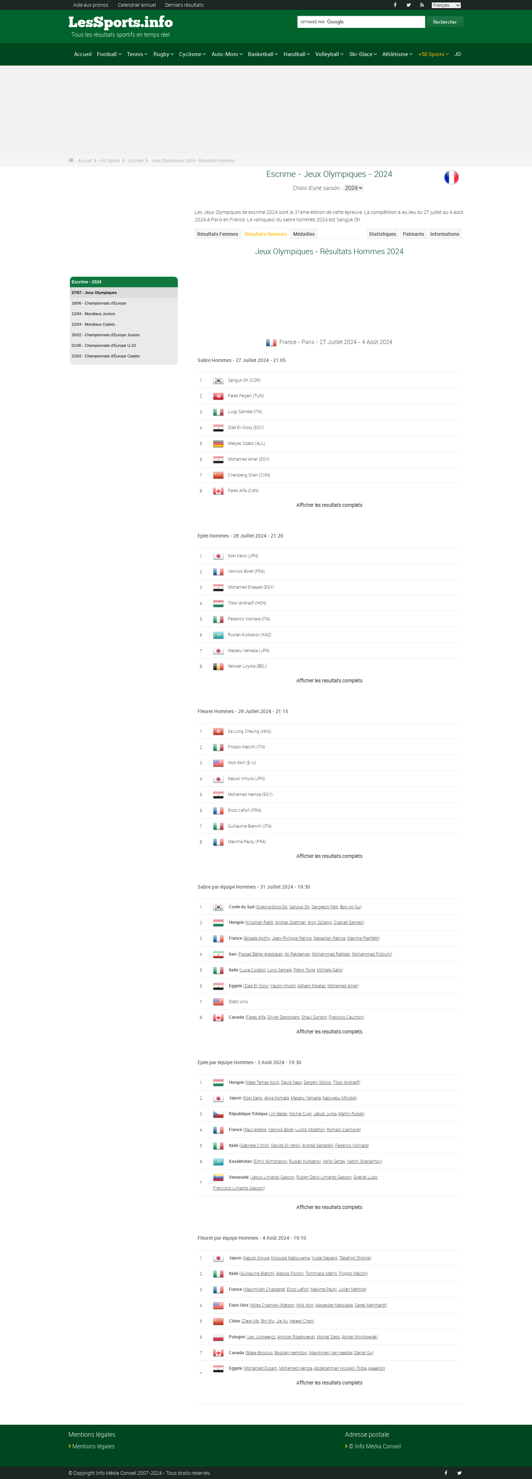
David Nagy (291, 1082)
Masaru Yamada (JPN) (249, 650)
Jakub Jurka (325, 1113)
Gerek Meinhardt (370, 1305)
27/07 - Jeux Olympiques (94, 292)
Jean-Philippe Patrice (292, 938)
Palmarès (413, 234)
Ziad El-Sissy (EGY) (246, 427)
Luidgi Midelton (310, 1129)
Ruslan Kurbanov (305, 1161)
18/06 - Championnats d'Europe (99, 303)
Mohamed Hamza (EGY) (250, 794)
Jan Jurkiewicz (261, 1336)
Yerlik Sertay (333, 1161)
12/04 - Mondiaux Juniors (93, 314)
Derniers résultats (184, 4)
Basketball (260, 53)
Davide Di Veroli (285, 1145)
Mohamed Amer (342, 985)
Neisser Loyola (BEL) (247, 666)
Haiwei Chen (301, 1321)
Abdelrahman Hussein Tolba (340, 1368)
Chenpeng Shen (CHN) (249, 475)
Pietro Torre (304, 969)
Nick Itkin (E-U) (242, 762)
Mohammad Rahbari (331, 954)
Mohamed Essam (260, 1368)
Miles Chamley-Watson (273, 1305)
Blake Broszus (260, 1352)
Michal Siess (328, 1336)
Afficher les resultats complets (329, 505)
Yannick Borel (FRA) (246, 571)
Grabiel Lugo (365, 1177)
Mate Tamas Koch (262, 1082)
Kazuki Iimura (256, 1257)
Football (107, 53)
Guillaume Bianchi (257, 1273)
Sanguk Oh (299, 906)
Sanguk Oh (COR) (244, 380)
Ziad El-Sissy (256, 985)
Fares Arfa (256, 1017)
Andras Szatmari (290, 922)
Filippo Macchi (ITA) (246, 746)
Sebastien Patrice (329, 938)
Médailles (304, 234)
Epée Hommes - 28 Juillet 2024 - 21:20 (240, 535)
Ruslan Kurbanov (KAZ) (249, 634)
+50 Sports (431, 53)
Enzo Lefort (298, 1289)
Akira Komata (276, 1097)
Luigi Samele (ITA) (245, 411)
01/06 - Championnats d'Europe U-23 (104, 345)
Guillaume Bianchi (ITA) (250, 826)
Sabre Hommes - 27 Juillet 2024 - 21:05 (242, 360)
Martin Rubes (350, 1113)
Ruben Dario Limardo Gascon (324, 1177)
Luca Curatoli (253, 969)
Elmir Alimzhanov (270, 1161)
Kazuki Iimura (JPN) (246, 778)
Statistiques (382, 234)
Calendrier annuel (137, 4)
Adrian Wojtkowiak (359, 1336)
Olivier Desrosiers (283, 1017)
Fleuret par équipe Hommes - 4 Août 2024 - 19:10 (252, 1237)
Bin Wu (267, 1321)
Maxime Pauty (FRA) (247, 841)
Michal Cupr (300, 1113)
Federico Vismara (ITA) (249, 618)
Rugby (161, 53)
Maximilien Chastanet (264, 1289)
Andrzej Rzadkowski (296, 1336)
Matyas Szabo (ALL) (246, 443)
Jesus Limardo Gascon (273, 1177)
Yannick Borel (281, 1129)
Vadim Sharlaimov (364, 1161)
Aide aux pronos (90, 4)
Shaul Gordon (314, 1017)
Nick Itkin (305, 1305)
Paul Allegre (255, 1129)
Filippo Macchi (353, 1273)
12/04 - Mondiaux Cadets (93, 324)
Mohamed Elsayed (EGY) (251, 587)
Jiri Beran (279, 1113)
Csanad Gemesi (348, 922)
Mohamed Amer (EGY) (249, 459)
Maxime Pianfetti (363, 938)
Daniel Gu (363, 1352)
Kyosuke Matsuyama (290, 1257)
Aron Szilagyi (320, 922)
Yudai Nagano (325, 1257)
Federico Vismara (351, 1145)
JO (457, 53)
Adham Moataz (311, 985)
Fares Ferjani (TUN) (246, 395)
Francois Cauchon (346, 1017)
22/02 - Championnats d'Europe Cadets (106, 356)
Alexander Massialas (334, 1305)
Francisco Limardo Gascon (238, 1188)
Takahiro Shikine (354, 1257)
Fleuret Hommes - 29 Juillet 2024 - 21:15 (243, 711)
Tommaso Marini (321, 1273)
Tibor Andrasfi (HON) (247, 603)
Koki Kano (253, 1097)
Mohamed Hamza (295, 1368)
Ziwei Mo (250, 1321)
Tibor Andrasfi (346, 1082)
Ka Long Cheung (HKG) (249, 731)
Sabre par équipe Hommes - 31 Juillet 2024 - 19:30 (254, 886)
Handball (295, 53)
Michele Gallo (329, 969)
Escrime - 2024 (124, 282)
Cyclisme (190, 53)
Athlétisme (395, 53)
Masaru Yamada (306, 1097)
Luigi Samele (279, 969)
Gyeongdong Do (272, 906)
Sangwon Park (325, 906)
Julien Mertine (351, 1289)
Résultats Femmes (217, 234)
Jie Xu (282, 1321)
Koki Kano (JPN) (243, 555)
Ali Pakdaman (297, 954)
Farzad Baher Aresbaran (261, 954)
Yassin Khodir (283, 985)
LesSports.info (95, 23)
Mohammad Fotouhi (371, 954)
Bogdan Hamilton (290, 1352)
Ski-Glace (361, 53)
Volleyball (327, 53)
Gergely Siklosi (317, 1082)
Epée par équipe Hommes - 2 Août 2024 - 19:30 (249, 1062)
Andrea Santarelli (317, 1145)
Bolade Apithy (257, 938)
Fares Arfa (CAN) (243, 490)
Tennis (135, 53)
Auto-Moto (225, 53)
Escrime (135, 160)
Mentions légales (93, 1446)
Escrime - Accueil (89, 267)
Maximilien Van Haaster (330, 1352)
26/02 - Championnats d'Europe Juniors (106, 335)
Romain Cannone (343, 1129)
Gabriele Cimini (255, 1145)
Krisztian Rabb (259, 922)
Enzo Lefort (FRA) (244, 810)
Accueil (83, 53)
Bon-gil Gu (350, 906)
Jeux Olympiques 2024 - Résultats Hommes (193, 160)
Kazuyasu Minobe (339, 1097)
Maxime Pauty (323, 1289)
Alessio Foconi (290, 1273)
